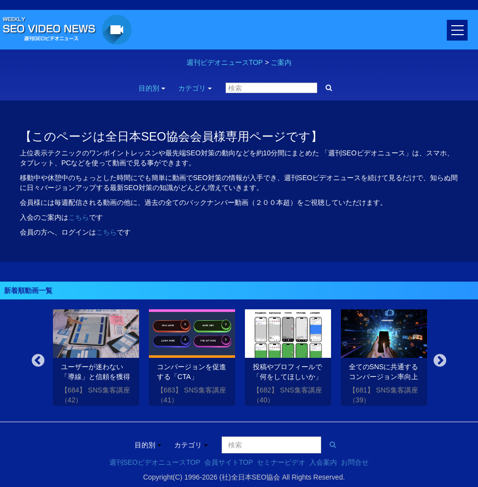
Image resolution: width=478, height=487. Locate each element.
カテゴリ (195, 88)
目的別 (152, 88)
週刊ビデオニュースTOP (225, 62)
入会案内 (323, 462)
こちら (78, 217)
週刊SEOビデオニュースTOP (154, 462)
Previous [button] (38, 360)
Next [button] (439, 360)
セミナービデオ (281, 462)
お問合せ (355, 462)
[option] (96, 359)
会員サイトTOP (228, 462)
